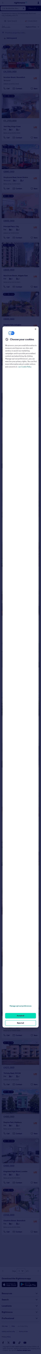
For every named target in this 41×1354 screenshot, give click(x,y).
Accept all (20, 1016)
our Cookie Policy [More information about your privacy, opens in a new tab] (24, 367)
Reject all (20, 1023)
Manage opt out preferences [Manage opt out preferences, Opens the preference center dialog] (20, 1006)
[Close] (35, 329)
